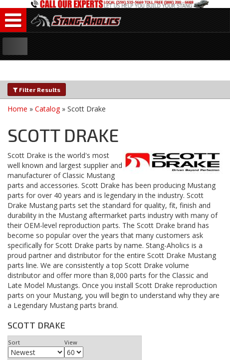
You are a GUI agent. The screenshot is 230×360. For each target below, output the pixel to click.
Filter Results (36, 89)
